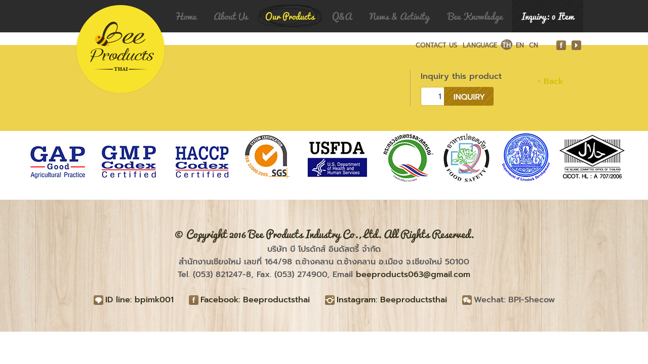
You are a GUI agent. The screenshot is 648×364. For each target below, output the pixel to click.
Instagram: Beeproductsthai (392, 300)
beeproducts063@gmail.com (413, 274)
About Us (231, 16)
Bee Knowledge (475, 16)
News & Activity (399, 16)
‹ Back (550, 81)
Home (185, 16)
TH (506, 45)
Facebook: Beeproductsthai (255, 300)
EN (520, 45)
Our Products (289, 16)
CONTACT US (436, 45)
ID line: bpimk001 (139, 300)
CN (533, 45)
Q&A (342, 16)
